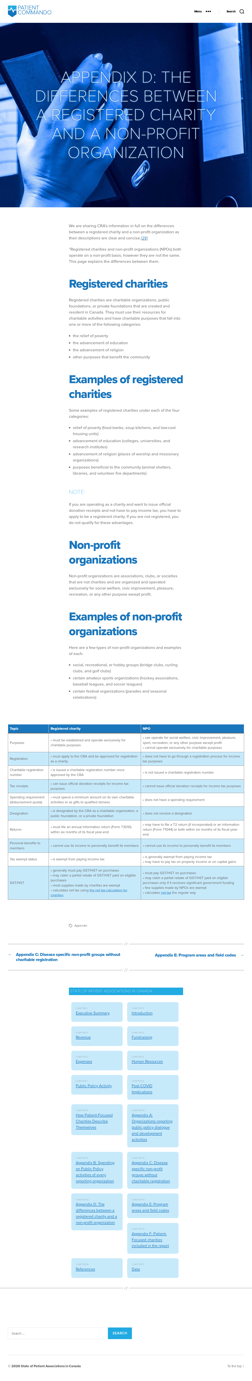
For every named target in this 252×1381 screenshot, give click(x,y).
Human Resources (148, 1065)
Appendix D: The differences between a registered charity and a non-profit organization (96, 1220)
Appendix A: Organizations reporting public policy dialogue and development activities (152, 1131)
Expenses (85, 1065)
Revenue (84, 1041)
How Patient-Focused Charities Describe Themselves (95, 1125)
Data (136, 1273)
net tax (166, 895)
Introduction (143, 1016)
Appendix (80, 928)
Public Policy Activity (94, 1089)
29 (144, 241)
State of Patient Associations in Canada (52, 1370)
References (86, 1273)
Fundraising (142, 1041)
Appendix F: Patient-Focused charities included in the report (151, 1243)
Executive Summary (93, 1016)
